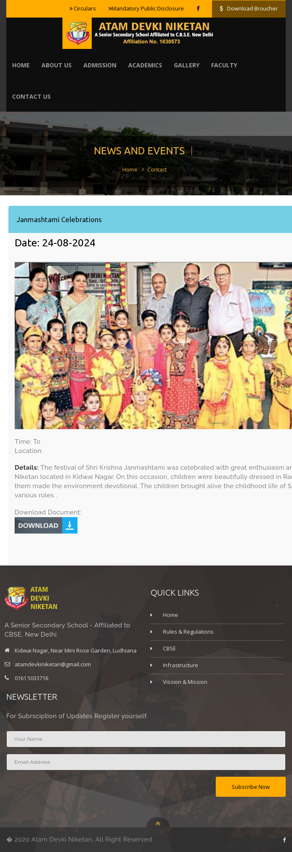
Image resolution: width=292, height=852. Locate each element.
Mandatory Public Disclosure (146, 8)
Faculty (224, 65)
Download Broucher (249, 8)
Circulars (83, 8)
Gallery (186, 65)
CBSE (169, 648)
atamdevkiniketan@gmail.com (53, 664)
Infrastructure (180, 665)
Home (21, 65)
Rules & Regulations (188, 631)
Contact (157, 169)
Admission (99, 65)
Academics (145, 65)
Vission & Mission (185, 682)
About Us (56, 65)
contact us (31, 96)
